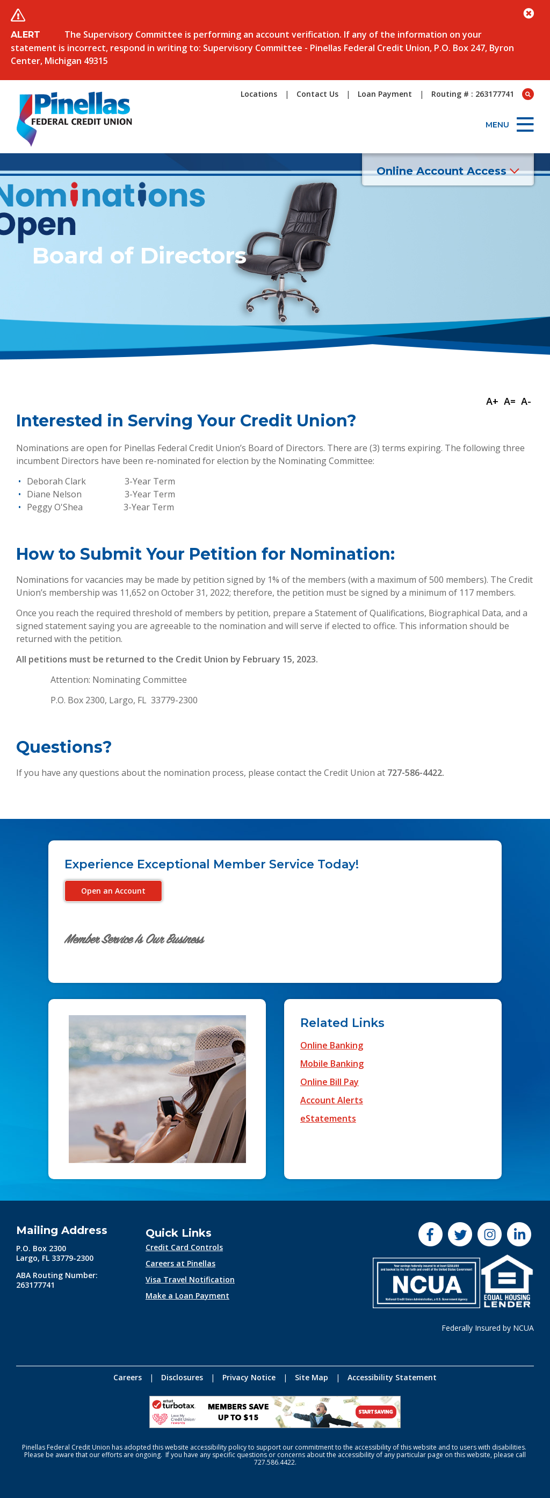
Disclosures (182, 1377)
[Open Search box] (528, 94)
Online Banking (331, 1045)
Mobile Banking (332, 1063)
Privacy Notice (249, 1377)
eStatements (328, 1118)
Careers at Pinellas (180, 1263)
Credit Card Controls (184, 1247)
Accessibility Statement (392, 1377)
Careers (127, 1377)
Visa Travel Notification (190, 1279)
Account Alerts (331, 1100)
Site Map (311, 1377)
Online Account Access (448, 171)
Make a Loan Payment (187, 1295)
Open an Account (113, 891)
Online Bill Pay (329, 1082)
